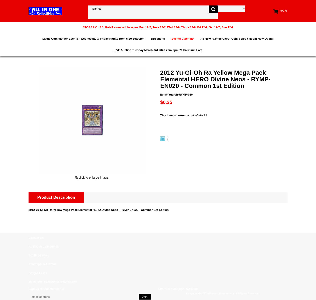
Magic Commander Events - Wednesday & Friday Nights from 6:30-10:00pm (93, 38)
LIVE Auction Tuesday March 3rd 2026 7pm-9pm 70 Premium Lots (158, 50)
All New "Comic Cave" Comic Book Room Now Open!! (237, 38)
